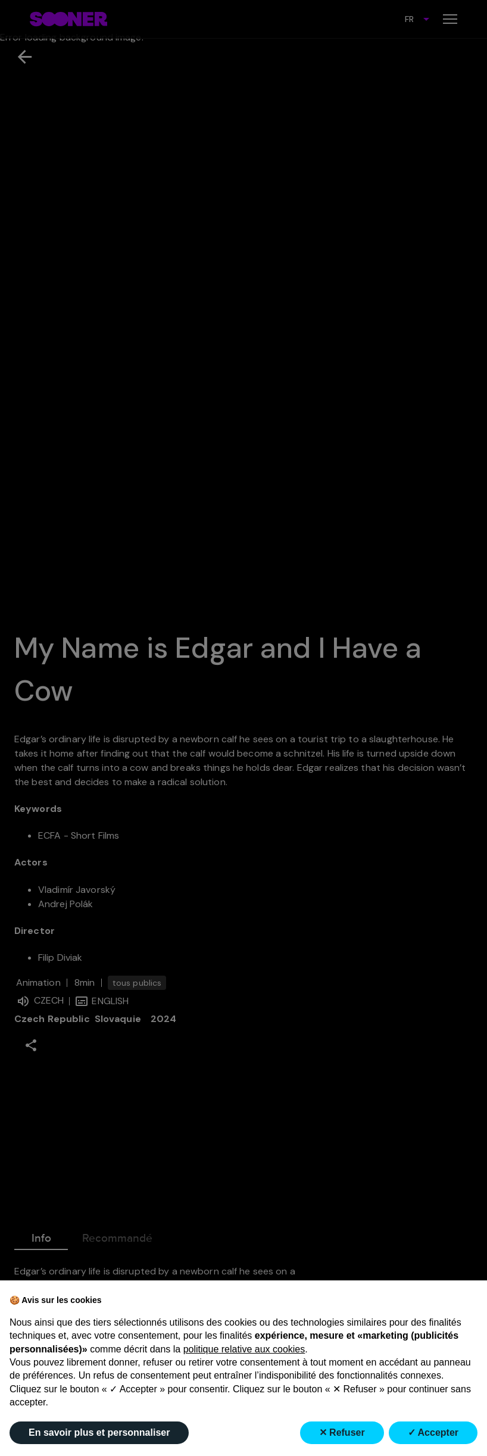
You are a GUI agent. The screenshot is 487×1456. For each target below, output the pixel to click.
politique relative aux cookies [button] (244, 1349)
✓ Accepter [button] (433, 1432)
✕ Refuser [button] (342, 1432)
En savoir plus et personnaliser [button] (99, 1432)
